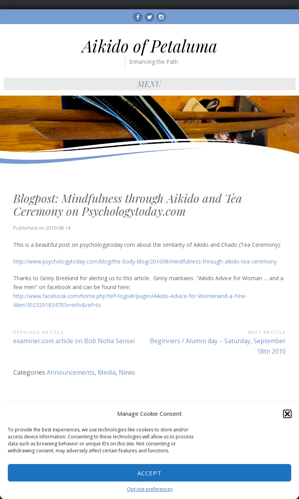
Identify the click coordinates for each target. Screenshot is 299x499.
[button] (287, 414)
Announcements (71, 372)
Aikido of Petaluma (149, 46)
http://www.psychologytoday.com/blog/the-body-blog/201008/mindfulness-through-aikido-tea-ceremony (145, 261)
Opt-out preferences (149, 489)
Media (107, 372)
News (127, 372)
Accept (149, 473)
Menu (149, 84)
